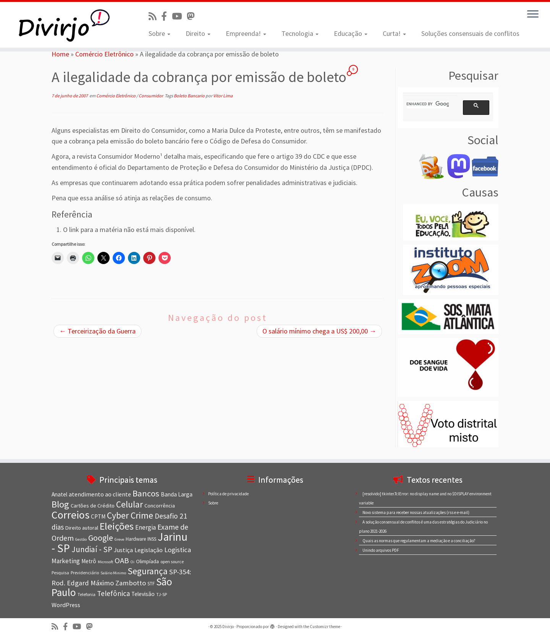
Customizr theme (325, 626)
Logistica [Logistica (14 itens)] (177, 549)
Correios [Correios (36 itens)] (70, 515)
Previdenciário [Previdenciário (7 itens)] (85, 572)
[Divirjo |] (63, 25)
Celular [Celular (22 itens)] (129, 504)
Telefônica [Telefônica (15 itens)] (113, 593)
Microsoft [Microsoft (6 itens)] (105, 561)
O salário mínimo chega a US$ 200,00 (319, 331)
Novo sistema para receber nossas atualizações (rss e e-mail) (415, 512)
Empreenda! (246, 33)
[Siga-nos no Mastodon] (193, 16)
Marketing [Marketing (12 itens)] (66, 561)
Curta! (394, 33)
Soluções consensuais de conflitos (470, 33)
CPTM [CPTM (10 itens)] (98, 516)
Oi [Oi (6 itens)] (132, 561)
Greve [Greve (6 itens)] (119, 539)
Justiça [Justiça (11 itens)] (123, 550)
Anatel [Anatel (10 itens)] (59, 494)
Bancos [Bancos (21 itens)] (146, 493)
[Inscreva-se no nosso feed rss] (155, 16)
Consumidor (151, 95)
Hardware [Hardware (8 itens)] (136, 539)
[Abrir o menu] (533, 14)
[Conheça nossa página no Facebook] (166, 16)
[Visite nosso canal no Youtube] (179, 16)
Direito (198, 33)
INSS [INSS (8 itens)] (151, 539)
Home (60, 54)
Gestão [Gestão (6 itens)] (81, 539)
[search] (427, 104)
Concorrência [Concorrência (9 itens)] (159, 505)
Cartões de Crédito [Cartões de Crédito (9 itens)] (93, 505)
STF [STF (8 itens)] (151, 583)
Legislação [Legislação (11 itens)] (148, 550)
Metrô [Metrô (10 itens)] (88, 561)
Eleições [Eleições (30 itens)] (117, 526)
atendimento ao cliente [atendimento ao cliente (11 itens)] (100, 494)
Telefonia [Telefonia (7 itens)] (86, 594)
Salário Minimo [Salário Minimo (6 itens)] (113, 572)
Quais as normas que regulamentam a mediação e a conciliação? (419, 540)
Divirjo (228, 626)
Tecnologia (300, 33)
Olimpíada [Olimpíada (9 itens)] (147, 561)
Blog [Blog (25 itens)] (60, 504)
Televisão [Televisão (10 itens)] (143, 594)
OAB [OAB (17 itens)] (122, 561)
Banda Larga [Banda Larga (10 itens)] (176, 494)
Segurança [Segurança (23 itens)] (148, 571)
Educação (350, 33)
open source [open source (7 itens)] (172, 561)
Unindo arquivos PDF (380, 550)
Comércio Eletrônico (104, 54)
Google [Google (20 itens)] (100, 537)
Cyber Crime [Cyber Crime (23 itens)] (130, 515)
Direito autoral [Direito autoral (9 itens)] (81, 527)
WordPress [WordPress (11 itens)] (66, 605)
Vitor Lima (223, 95)
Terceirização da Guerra (97, 331)
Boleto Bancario (189, 95)
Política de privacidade (228, 493)
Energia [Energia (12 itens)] (145, 527)
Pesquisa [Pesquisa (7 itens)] (60, 572)
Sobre (159, 33)
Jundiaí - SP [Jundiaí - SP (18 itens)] (91, 549)
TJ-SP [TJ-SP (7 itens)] (161, 594)
